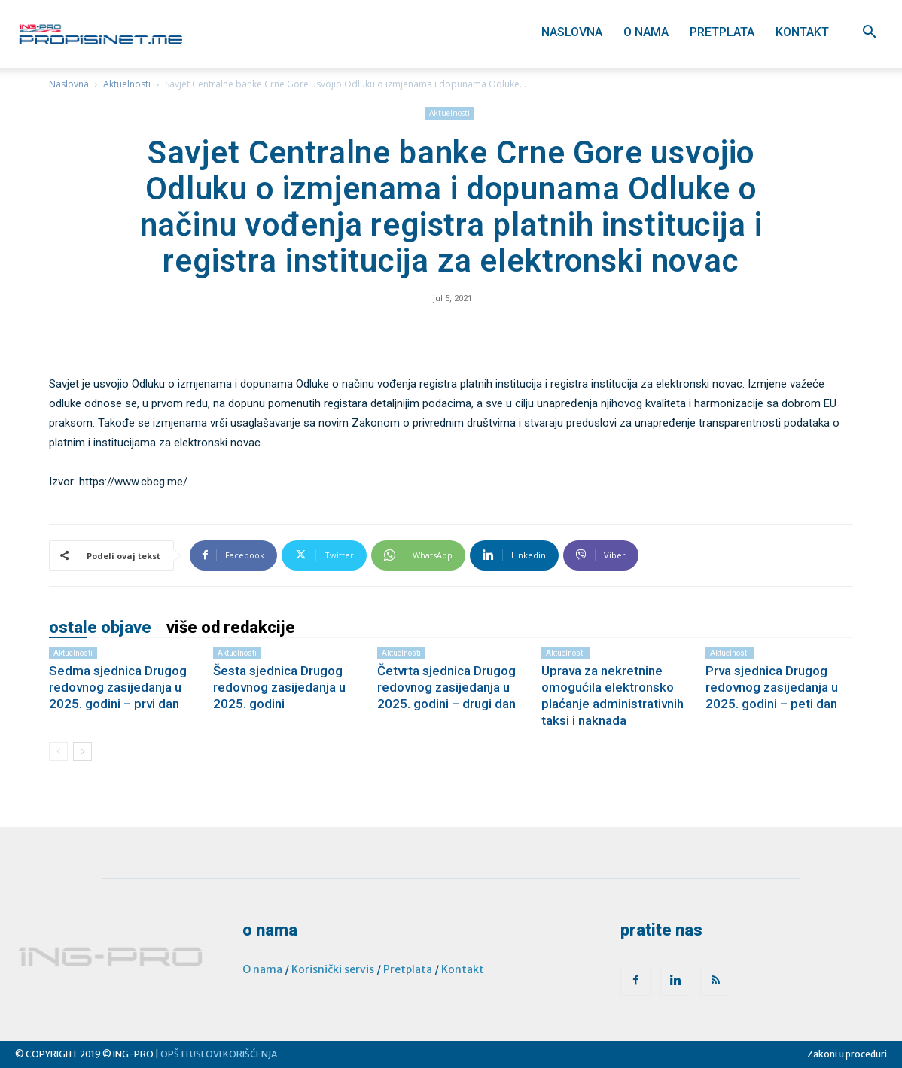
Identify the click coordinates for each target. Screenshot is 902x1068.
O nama (646, 32)
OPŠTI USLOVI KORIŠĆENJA (218, 1054)
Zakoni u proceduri (847, 1054)
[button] (869, 33)
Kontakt (802, 32)
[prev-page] (58, 751)
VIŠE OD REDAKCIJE (230, 628)
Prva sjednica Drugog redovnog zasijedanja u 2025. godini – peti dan (771, 687)
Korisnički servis (332, 969)
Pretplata (722, 32)
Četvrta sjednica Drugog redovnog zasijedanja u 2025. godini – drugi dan (446, 687)
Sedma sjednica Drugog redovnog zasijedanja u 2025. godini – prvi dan (118, 687)
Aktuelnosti (127, 84)
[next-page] (82, 751)
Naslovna (571, 32)
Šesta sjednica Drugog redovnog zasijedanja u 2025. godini (279, 687)
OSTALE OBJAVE (100, 628)
